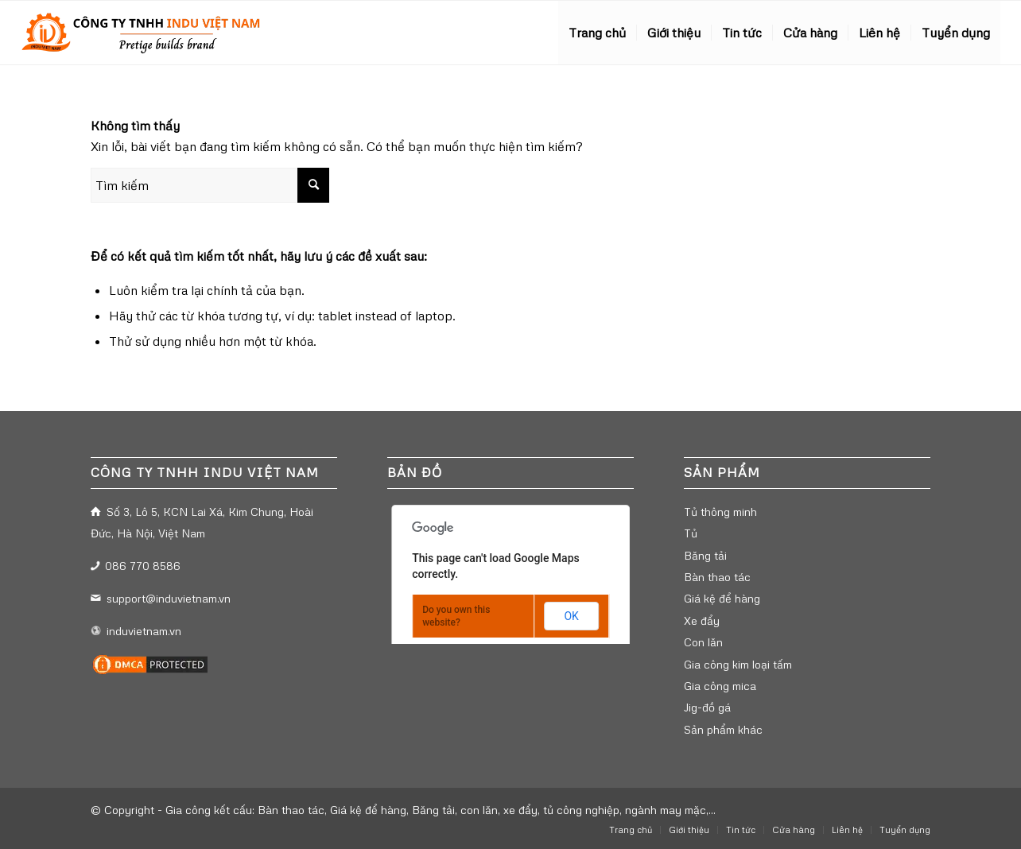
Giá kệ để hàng (722, 598)
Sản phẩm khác (723, 729)
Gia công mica (720, 685)
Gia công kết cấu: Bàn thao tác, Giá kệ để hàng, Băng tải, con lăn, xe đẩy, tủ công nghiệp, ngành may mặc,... (440, 809)
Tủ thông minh (720, 511)
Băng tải (705, 555)
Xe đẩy (702, 620)
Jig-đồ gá (707, 707)
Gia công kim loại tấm (738, 664)
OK (571, 616)
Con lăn (703, 642)
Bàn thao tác (717, 576)
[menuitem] (597, 32)
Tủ (690, 533)
